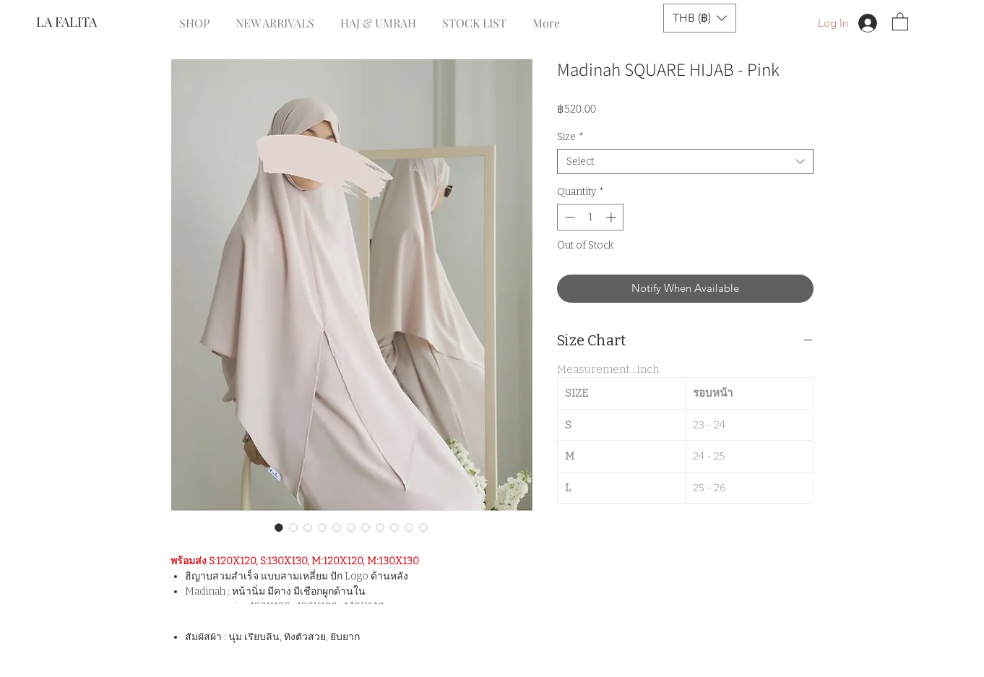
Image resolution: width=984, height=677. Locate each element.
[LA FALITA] (84, 22)
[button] (699, 18)
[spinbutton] (590, 217)
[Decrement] (568, 217)
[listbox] (699, 18)
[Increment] (612, 217)
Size (570, 137)
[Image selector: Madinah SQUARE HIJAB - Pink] (279, 527)
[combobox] (685, 161)
